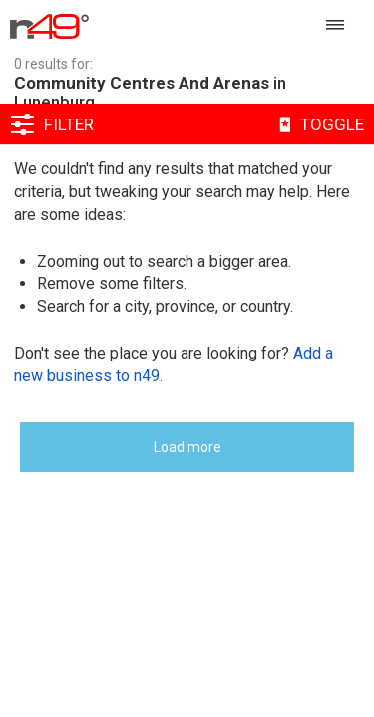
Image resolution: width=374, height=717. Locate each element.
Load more (187, 447)
